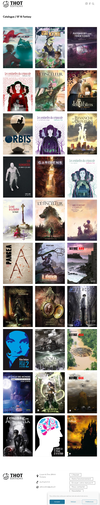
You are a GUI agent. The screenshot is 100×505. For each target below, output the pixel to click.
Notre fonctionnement (81, 479)
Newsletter (76, 491)
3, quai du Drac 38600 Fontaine (48, 476)
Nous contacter (78, 487)
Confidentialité (87, 496)
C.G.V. (71, 496)
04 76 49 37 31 (45, 482)
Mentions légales (78, 496)
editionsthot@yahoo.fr (48, 487)
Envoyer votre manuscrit (82, 483)
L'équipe (75, 475)
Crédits (71, 499)
